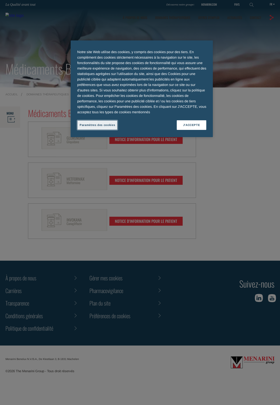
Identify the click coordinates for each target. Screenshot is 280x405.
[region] (142, 88)
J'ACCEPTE (191, 125)
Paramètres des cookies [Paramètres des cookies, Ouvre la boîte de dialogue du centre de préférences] (97, 125)
